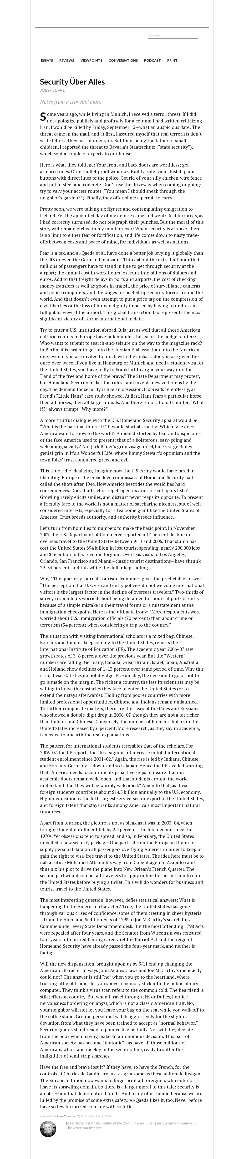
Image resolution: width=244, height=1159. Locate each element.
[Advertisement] (122, 12)
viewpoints (91, 60)
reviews (66, 60)
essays (47, 60)
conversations (123, 60)
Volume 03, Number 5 (66, 1116)
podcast (152, 60)
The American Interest (68, 42)
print (172, 60)
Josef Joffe (52, 90)
